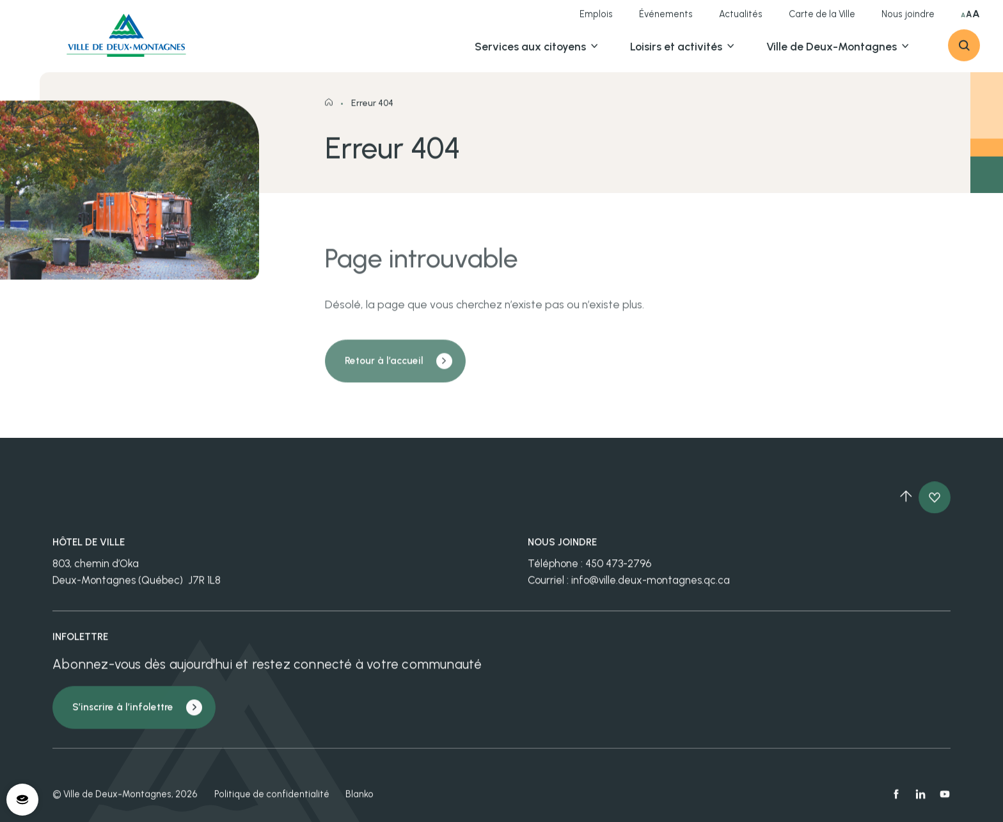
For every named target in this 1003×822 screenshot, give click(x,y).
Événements (666, 19)
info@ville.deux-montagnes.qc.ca (650, 586)
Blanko (359, 801)
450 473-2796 (618, 570)
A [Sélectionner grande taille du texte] (969, 20)
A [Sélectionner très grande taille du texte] (976, 20)
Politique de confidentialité (271, 801)
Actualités (740, 19)
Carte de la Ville (822, 19)
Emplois (596, 19)
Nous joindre (908, 19)
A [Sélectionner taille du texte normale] (963, 21)
